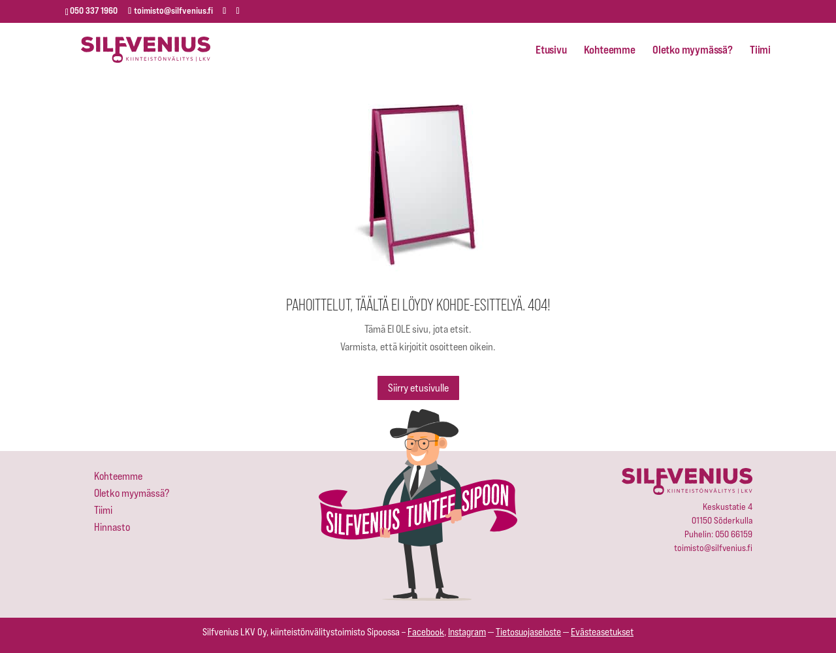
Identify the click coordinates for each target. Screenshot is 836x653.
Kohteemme (609, 50)
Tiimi (760, 50)
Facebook (426, 631)
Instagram (467, 631)
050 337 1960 (94, 10)
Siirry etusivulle (418, 388)
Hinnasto (112, 527)
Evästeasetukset (602, 631)
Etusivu (551, 50)
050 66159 (733, 534)
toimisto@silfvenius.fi (713, 548)
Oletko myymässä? (692, 50)
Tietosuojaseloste (528, 631)
